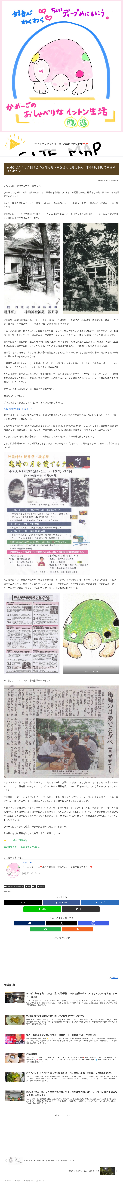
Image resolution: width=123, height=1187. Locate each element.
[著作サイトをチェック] (24, 873)
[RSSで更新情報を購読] (39, 873)
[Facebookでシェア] (61, 902)
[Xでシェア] (23, 902)
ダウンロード (27, 409)
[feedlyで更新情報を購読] (35, 873)
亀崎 (28, 886)
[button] (81, 909)
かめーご (27, 863)
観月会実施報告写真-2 (12, 409)
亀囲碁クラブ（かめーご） (14, 886)
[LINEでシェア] (42, 909)
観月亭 (7, 891)
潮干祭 (41, 886)
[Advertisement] (61, 950)
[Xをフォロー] (27, 873)
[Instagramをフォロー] (31, 873)
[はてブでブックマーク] (100, 902)
